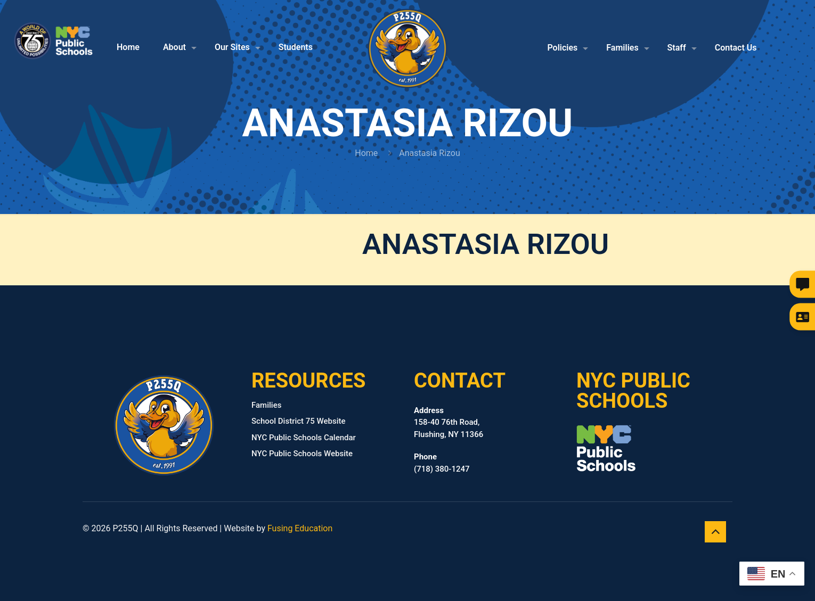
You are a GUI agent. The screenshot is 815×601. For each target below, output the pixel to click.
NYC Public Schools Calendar (303, 437)
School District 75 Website (298, 421)
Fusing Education (299, 528)
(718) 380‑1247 (442, 463)
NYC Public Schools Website (302, 453)
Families (266, 405)
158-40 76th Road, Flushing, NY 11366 (448, 422)
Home (366, 153)
